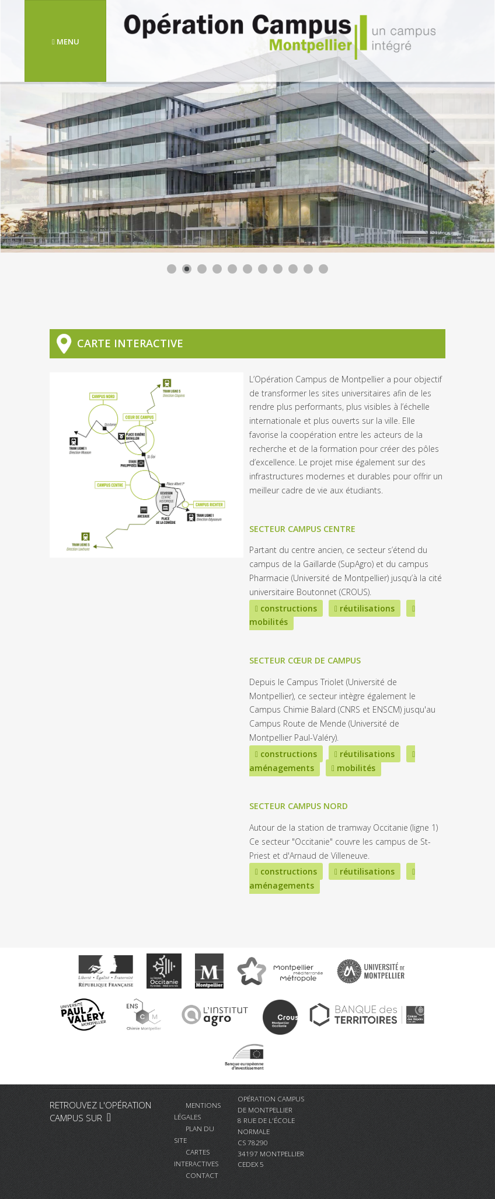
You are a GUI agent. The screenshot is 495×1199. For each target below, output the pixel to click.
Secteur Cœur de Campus (305, 660)
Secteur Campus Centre (302, 528)
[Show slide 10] (308, 269)
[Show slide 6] (247, 269)
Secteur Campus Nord (298, 805)
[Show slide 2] (186, 269)
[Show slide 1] (171, 269)
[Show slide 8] (278, 269)
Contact (202, 1175)
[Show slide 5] (232, 269)
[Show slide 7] (262, 269)
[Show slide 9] (293, 269)
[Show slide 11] (323, 269)
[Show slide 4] (217, 269)
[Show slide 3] (202, 269)
